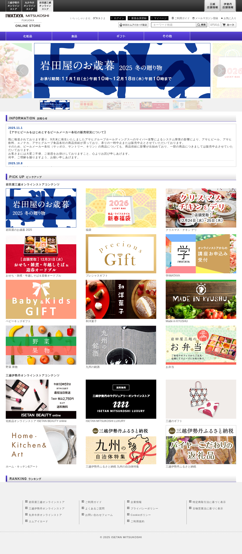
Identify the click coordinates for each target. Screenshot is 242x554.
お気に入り (230, 18)
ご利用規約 (138, 521)
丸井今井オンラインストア (30, 6)
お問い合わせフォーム (99, 515)
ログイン (119, 18)
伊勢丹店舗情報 (228, 6)
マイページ (160, 18)
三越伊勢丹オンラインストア (14, 6)
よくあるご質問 (95, 508)
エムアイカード (38, 521)
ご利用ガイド (182, 18)
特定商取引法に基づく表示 (209, 502)
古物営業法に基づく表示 (208, 508)
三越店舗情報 (212, 6)
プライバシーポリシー (144, 508)
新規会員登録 (139, 18)
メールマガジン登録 (206, 18)
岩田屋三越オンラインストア (45, 6)
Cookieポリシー (141, 515)
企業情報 (136, 502)
